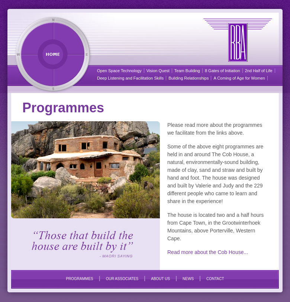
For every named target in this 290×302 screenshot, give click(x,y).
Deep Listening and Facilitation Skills (130, 78)
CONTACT (215, 279)
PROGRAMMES (79, 279)
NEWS (188, 279)
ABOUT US (160, 279)
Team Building (187, 70)
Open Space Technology (119, 70)
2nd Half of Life (259, 70)
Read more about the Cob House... (207, 252)
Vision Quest (158, 70)
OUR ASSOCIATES (122, 279)
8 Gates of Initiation (222, 70)
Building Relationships (188, 78)
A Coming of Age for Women (239, 78)
